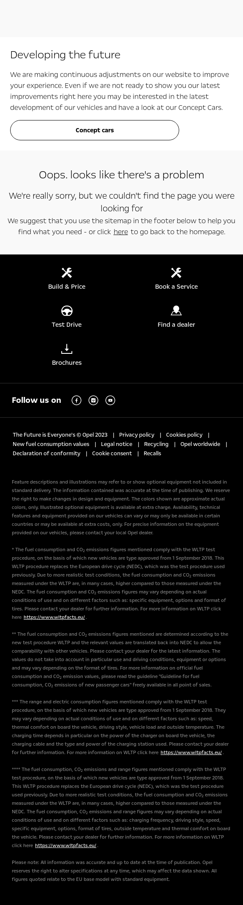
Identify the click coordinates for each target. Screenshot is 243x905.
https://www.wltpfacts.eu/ (54, 617)
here (121, 232)
